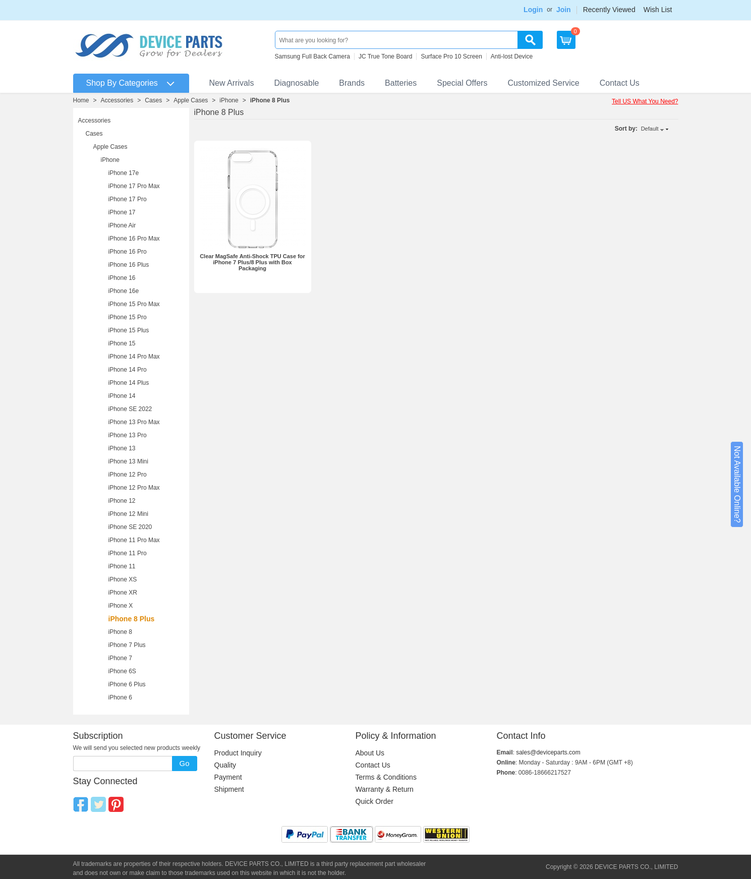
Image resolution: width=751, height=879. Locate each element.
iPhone (228, 100)
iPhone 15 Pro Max (134, 304)
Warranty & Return (385, 789)
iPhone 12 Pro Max (134, 487)
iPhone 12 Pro (127, 474)
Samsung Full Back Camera (312, 56)
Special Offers (462, 83)
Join (563, 10)
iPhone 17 (122, 212)
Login (533, 10)
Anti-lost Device (512, 56)
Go (184, 763)
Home (81, 100)
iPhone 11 (122, 566)
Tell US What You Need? (645, 101)
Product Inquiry (238, 753)
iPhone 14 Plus (128, 382)
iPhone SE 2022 (130, 409)
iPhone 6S (122, 671)
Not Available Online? (737, 484)
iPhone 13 (122, 448)
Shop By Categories (122, 83)
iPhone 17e (123, 173)
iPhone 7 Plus (127, 645)
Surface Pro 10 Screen (451, 56)
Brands (352, 83)
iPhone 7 (120, 658)
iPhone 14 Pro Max (134, 356)
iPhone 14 (122, 395)
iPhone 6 (120, 697)
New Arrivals (231, 83)
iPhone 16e (123, 291)
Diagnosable (296, 83)
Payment (228, 777)
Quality (225, 765)
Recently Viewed (609, 10)
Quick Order (374, 801)
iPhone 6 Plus (127, 684)
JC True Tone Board (386, 56)
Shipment (229, 789)
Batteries (401, 83)
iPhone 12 (122, 500)
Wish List (658, 10)
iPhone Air (122, 225)
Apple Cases (191, 100)
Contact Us (620, 83)
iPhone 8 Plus (270, 100)
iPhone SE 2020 (130, 527)
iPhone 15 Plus (128, 330)
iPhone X (120, 605)
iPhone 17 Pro (127, 199)
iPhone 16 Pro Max (134, 238)
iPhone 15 (122, 343)
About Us (370, 753)
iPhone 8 (120, 631)
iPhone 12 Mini (128, 513)
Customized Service (543, 83)
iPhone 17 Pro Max (134, 186)
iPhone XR (122, 592)
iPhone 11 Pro (127, 553)
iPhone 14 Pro (127, 369)
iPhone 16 (122, 277)
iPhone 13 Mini (128, 461)
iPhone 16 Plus (128, 264)
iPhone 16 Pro (127, 251)
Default (650, 129)
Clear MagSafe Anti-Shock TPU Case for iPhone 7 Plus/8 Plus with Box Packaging (252, 262)
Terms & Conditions (386, 777)
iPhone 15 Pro (127, 317)
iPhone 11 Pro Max (134, 540)
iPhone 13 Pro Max (134, 422)
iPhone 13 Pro (127, 435)
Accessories (117, 100)
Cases (153, 100)
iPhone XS (122, 579)
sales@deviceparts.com (548, 752)
